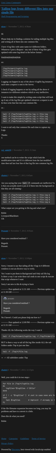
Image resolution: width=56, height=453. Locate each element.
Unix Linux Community (11, 3)
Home (3, 439)
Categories (13, 439)
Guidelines (24, 439)
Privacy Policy (7, 443)
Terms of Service (39, 439)
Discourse (16, 449)
